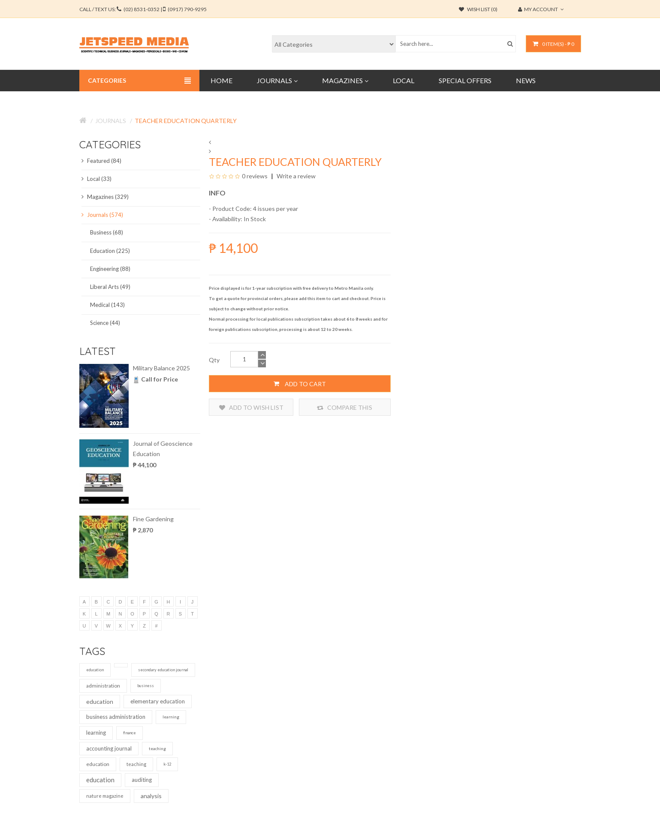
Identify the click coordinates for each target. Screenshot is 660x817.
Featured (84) (101, 160)
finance (129, 732)
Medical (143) (107, 304)
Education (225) (110, 250)
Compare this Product (344, 407)
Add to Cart (300, 383)
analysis (151, 795)
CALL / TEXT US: (143, 9)
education (95, 669)
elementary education (157, 701)
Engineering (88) (110, 268)
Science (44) (105, 322)
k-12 (167, 764)
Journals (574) (102, 214)
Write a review (295, 176)
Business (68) (106, 232)
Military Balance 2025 (161, 368)
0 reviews (255, 176)
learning (171, 716)
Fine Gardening (153, 519)
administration (103, 685)
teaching (157, 748)
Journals (110, 120)
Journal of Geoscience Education (163, 448)
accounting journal (109, 748)
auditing (142, 779)
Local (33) (96, 178)
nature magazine (105, 796)
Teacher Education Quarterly (186, 120)
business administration (115, 716)
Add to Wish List (251, 407)
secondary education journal (163, 669)
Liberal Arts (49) (110, 286)
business (145, 685)
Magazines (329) (105, 196)
